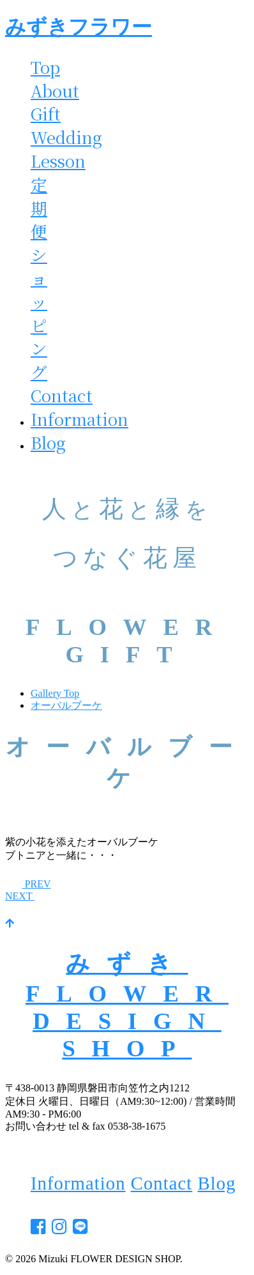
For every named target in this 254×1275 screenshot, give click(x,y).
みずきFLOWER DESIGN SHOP (127, 1006)
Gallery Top (55, 693)
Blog (48, 442)
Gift (46, 113)
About (55, 90)
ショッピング (39, 313)
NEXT (28, 896)
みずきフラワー (78, 26)
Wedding (66, 137)
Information (79, 418)
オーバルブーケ (66, 705)
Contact (62, 395)
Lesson (58, 160)
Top (45, 66)
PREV (28, 883)
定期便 (39, 208)
